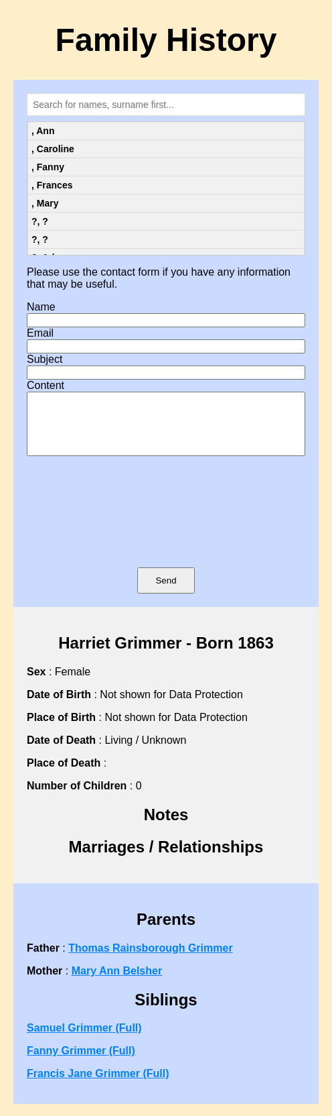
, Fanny (47, 167)
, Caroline (52, 149)
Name (41, 307)
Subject (44, 359)
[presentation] (166, 531)
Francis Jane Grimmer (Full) (98, 1085)
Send (165, 593)
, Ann (42, 130)
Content (45, 385)
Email (40, 333)
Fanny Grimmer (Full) (81, 1062)
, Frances (51, 185)
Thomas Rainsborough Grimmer (150, 960)
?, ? (39, 221)
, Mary (44, 203)
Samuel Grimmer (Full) (84, 1040)
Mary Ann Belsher (117, 983)
